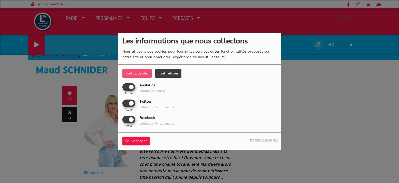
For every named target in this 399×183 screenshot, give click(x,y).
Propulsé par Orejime (264, 140)
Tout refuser (168, 73)
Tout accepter (137, 73)
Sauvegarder (136, 141)
